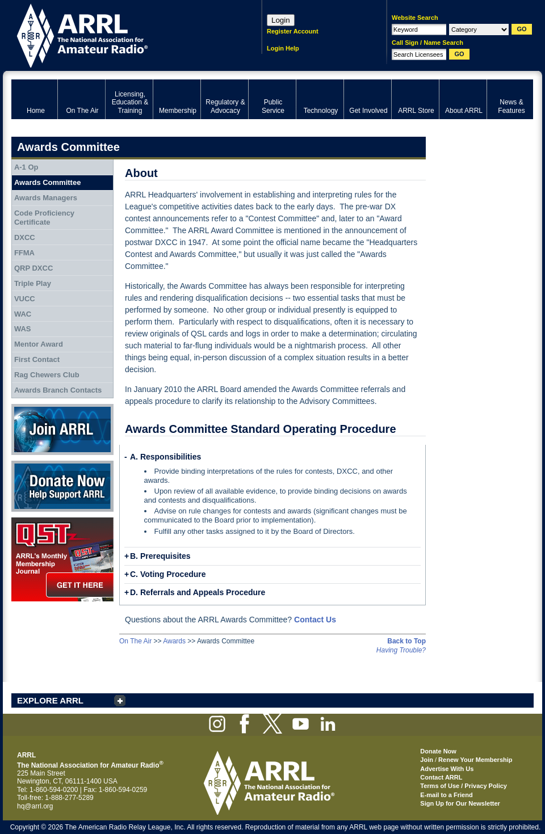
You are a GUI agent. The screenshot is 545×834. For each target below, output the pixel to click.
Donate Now (62, 486)
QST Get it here (62, 559)
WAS (22, 329)
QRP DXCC (33, 268)
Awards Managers (45, 197)
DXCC (24, 237)
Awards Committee (47, 182)
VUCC (24, 298)
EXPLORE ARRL (50, 700)
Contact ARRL (441, 777)
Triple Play (32, 283)
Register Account (292, 31)
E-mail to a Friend (446, 794)
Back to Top (406, 641)
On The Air (135, 641)
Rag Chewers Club (46, 374)
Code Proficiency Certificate (44, 217)
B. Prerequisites (160, 556)
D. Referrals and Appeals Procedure (197, 592)
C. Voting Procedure (168, 574)
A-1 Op (26, 167)
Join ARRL (62, 429)
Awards (174, 641)
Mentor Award (38, 344)
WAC (22, 314)
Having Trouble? (401, 650)
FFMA (24, 252)
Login (280, 20)
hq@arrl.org (35, 806)
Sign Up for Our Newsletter (460, 803)
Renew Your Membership (475, 759)
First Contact (37, 359)
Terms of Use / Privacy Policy (463, 785)
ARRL (122, 34)
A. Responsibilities (165, 456)
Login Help (283, 48)
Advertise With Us (446, 768)
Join (426, 759)
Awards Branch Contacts (58, 390)
